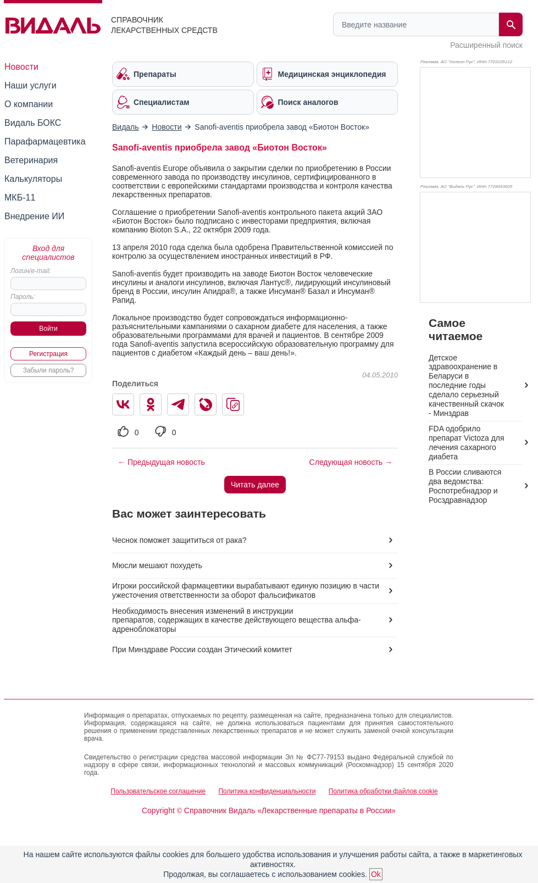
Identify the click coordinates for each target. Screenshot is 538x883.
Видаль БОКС (32, 122)
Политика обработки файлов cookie (383, 791)
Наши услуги (30, 85)
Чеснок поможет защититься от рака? (179, 540)
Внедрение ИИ (34, 216)
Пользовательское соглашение (158, 791)
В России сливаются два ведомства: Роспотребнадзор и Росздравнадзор (465, 486)
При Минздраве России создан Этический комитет (202, 649)
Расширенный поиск (486, 45)
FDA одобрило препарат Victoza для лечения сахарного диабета (466, 442)
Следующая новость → (350, 462)
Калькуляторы (33, 179)
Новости (21, 66)
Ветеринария (31, 160)
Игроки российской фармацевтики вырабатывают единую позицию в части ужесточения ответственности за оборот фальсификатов (245, 590)
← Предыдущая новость (161, 462)
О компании (28, 104)
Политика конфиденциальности (266, 791)
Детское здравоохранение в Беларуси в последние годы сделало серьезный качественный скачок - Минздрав (466, 385)
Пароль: (22, 297)
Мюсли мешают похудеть (157, 565)
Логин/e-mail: (30, 271)
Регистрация (48, 354)
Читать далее (255, 484)
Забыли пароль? (48, 370)
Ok (376, 874)
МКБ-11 (19, 197)
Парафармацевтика (45, 141)
